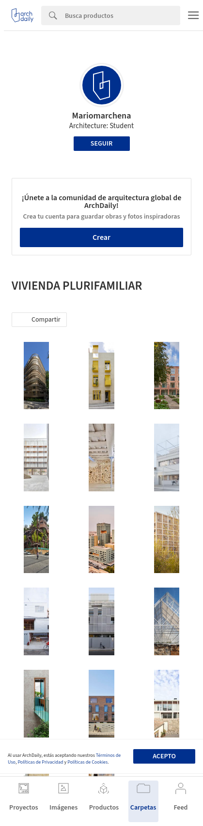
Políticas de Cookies (87, 762)
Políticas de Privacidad (40, 762)
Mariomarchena (101, 116)
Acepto (164, 756)
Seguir (101, 143)
